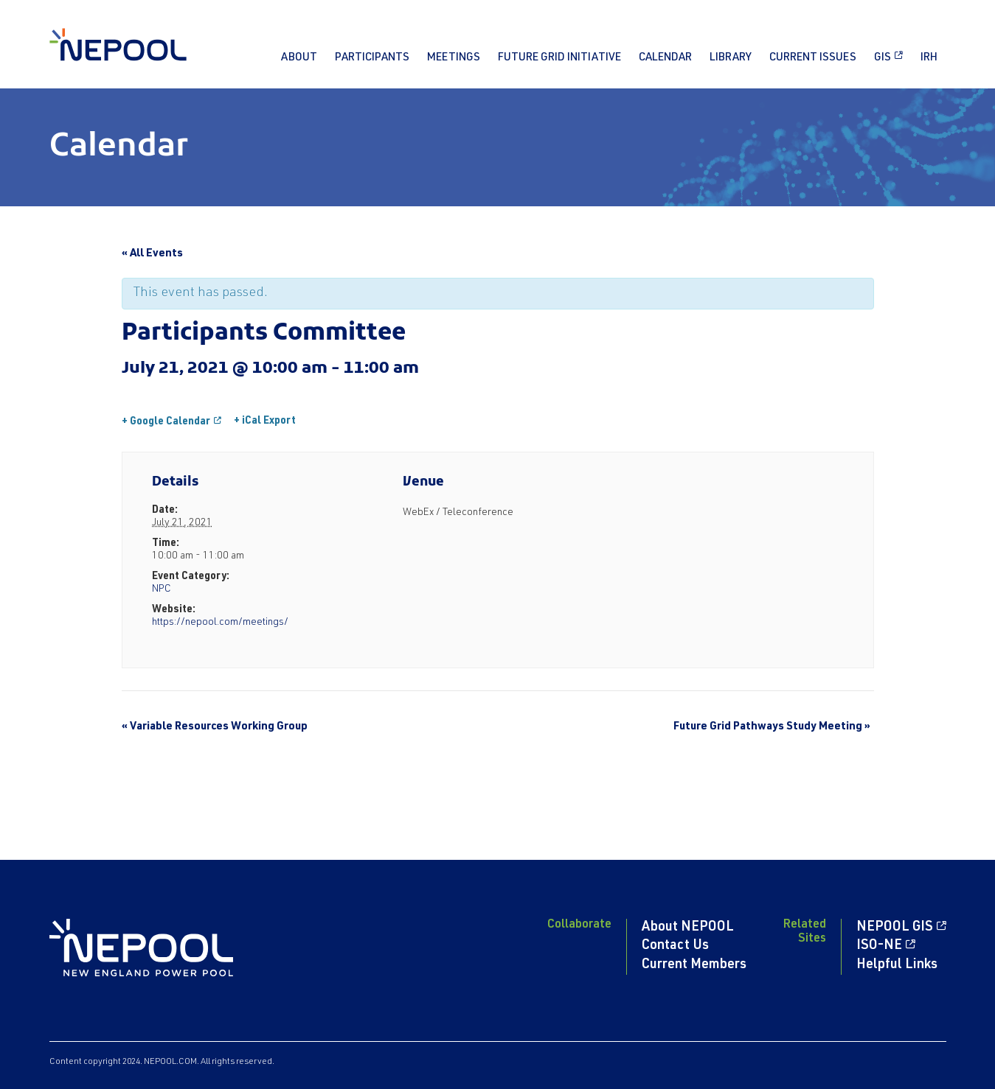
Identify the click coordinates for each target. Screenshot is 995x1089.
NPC (161, 589)
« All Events (152, 253)
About (299, 57)
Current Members (694, 965)
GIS (882, 57)
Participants (372, 57)
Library (731, 57)
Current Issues (812, 57)
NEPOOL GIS (894, 927)
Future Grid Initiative (559, 57)
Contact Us (675, 946)
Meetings (453, 57)
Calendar (665, 57)
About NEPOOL (688, 927)
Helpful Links (896, 965)
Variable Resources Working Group (215, 726)
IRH (929, 57)
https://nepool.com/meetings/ (220, 622)
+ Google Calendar (166, 422)
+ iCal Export (265, 421)
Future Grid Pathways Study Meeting (771, 726)
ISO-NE (879, 946)
